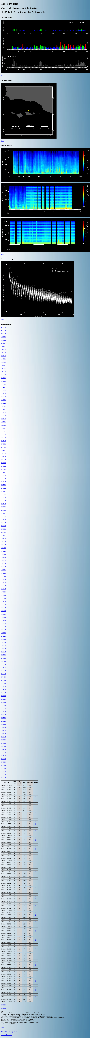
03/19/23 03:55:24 (6, 819)
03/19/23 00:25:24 (6, 787)
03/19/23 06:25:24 (6, 842)
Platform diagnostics (6, 1035)
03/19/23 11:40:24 (6, 890)
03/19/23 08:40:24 (6, 862)
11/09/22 (3, 371)
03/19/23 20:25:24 (6, 969)
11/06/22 (3, 362)
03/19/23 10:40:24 (6, 881)
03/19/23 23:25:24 (6, 997)
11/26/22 (3, 425)
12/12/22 (3, 475)
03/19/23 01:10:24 (6, 794)
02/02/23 (3, 639)
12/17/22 (3, 491)
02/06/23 (3, 652)
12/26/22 (3, 519)
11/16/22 (3, 393)
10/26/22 (3, 327)
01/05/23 (3, 551)
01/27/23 (3, 620)
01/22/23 (3, 604)
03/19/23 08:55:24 (6, 865)
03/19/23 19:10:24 (6, 958)
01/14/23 (3, 579)
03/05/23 (3, 737)
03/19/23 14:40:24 (6, 917)
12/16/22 (3, 488)
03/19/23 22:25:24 (6, 987)
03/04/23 (3, 733)
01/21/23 (3, 601)
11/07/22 (3, 365)
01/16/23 (3, 585)
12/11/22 (3, 472)
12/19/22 (3, 497)
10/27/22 (3, 330)
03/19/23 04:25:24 (6, 824)
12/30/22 (3, 532)
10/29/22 (3, 337)
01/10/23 (3, 567)
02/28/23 (3, 721)
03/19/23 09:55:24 (6, 874)
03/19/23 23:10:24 (6, 994)
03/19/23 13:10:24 (6, 903)
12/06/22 (3, 456)
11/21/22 (3, 409)
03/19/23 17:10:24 (6, 940)
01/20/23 (3, 598)
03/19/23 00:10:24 (6, 785)
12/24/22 (3, 513)
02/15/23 (3, 680)
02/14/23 (3, 677)
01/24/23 (3, 611)
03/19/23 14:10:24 (6, 912)
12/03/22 (3, 447)
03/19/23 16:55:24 (6, 937)
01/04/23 (3, 548)
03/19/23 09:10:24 (6, 867)
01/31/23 (3, 633)
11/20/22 (3, 406)
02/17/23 (3, 686)
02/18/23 (3, 689)
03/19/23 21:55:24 (6, 983)
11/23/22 (3, 415)
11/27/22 (3, 428)
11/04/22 (3, 356)
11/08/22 (3, 368)
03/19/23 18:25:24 (6, 951)
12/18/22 (3, 494)
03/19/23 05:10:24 (6, 831)
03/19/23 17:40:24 (6, 944)
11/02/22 (3, 349)
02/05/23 (3, 648)
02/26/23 (3, 715)
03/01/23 (3, 724)
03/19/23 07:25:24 (6, 851)
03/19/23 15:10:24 (6, 921)
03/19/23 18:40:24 (6, 953)
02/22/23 (3, 702)
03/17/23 (3, 774)
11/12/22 (3, 381)
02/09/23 (3, 661)
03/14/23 (3, 765)
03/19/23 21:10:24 (6, 976)
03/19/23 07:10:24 (6, 849)
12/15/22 (3, 485)
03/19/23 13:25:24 (6, 906)
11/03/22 (3, 352)
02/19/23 (3, 692)
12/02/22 (3, 444)
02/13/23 (3, 674)
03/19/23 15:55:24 (6, 928)
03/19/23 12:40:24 (6, 899)
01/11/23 (3, 570)
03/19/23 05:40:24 (6, 835)
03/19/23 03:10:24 (6, 812)
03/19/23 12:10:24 (6, 894)
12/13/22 (3, 478)
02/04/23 (3, 645)
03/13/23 (3, 762)
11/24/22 (3, 419)
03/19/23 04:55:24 (6, 828)
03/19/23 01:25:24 (6, 796)
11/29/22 (3, 434)
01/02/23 (3, 541)
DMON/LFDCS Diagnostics (9, 1031)
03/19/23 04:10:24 (6, 821)
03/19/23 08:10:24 (6, 858)
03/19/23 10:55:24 (6, 883)
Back (2, 75)
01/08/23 (3, 560)
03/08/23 (3, 746)
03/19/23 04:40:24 (6, 826)
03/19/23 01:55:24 (6, 801)
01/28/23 (3, 623)
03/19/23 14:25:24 (6, 915)
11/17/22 (3, 397)
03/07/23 (3, 743)
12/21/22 (3, 504)
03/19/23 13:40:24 (6, 908)
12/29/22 (3, 529)
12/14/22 (3, 482)
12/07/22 (3, 459)
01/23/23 (3, 607)
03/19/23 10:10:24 (6, 876)
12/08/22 (3, 463)
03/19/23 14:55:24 (6, 919)
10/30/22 (3, 340)
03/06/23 (3, 740)
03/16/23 (3, 771)
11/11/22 (3, 378)
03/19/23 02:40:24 (6, 808)
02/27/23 (3, 718)
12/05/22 (3, 453)
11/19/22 (3, 403)
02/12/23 (3, 670)
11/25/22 (3, 422)
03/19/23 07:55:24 (6, 856)
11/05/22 (3, 359)
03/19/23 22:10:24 (6, 985)
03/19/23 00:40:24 (6, 790)
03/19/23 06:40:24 (6, 844)
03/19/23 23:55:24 (6, 1001)
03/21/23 (3, 1008)
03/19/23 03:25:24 (6, 815)
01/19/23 (3, 595)
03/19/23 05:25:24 (6, 833)
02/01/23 (3, 636)
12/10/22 (3, 469)
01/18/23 (3, 592)
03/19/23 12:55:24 (6, 901)
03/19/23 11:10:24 (6, 885)
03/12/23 (3, 759)
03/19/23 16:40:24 (6, 935)
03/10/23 (3, 752)
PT (35, 785)
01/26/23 (3, 617)
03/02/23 (3, 727)
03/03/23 (3, 730)
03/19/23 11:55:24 (6, 892)
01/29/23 (3, 626)
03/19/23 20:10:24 (6, 967)
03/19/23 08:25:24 (6, 860)
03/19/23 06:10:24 (6, 840)
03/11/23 (3, 755)
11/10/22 (3, 374)
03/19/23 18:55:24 (6, 956)
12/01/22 (3, 441)
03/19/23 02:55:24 (6, 810)
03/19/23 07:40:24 (6, 853)
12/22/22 (3, 507)
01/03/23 (3, 545)
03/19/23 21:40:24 (6, 981)
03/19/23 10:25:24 (6, 878)
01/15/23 (3, 582)
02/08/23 (3, 658)
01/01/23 (3, 538)
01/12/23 (3, 573)
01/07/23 (3, 557)
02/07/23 (3, 655)
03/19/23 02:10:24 (6, 803)
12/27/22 (3, 522)
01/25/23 (3, 614)
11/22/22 (3, 412)
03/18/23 (3, 778)
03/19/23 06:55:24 (6, 846)
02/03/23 (3, 642)
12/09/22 (3, 466)
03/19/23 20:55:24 (6, 974)
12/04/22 (3, 450)
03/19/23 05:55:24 (6, 837)
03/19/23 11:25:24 (6, 887)
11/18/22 (3, 400)
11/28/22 (3, 431)
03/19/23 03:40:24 (6, 817)
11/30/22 (3, 437)
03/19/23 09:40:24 (6, 871)
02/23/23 (3, 705)
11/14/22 (3, 387)
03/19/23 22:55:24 (6, 992)
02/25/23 (3, 711)
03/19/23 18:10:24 (6, 949)
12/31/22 (3, 535)
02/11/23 (3, 667)
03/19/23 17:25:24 (6, 942)
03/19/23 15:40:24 (6, 926)
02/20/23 (3, 696)
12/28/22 (3, 526)
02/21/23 (3, 699)
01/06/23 (3, 554)
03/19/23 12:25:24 (6, 896)
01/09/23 (3, 563)
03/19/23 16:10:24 (6, 931)
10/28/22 (3, 334)
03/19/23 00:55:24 (6, 792)
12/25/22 (3, 516)
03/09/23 (3, 749)
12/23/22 (3, 510)
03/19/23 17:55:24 (6, 946)
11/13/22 (3, 384)
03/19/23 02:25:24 (6, 805)
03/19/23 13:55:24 (6, 910)
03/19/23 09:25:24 (6, 869)
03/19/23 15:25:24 (6, 924)
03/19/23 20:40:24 (6, 971)
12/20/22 (3, 500)
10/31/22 (3, 343)
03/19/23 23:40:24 (6, 999)
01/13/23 (3, 576)
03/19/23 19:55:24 (6, 965)
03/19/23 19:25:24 (6, 960)
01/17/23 (3, 589)
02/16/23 (3, 683)
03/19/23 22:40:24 (6, 990)
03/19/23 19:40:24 (6, 962)
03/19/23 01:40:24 (6, 799)
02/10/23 (3, 664)
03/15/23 (3, 768)
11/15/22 (3, 390)
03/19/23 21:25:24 (6, 978)
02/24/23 (3, 708)
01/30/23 (3, 630)
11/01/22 (3, 346)
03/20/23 (3, 1005)
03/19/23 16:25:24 (6, 933)
